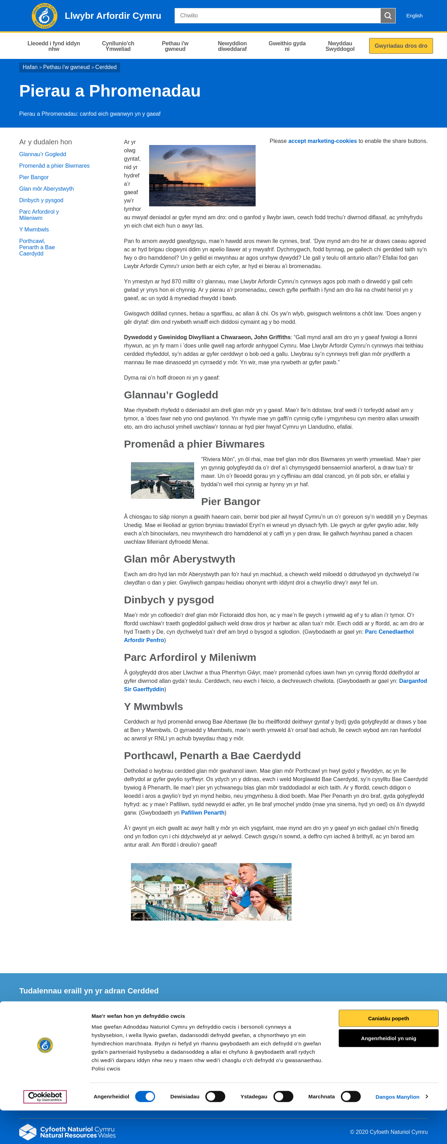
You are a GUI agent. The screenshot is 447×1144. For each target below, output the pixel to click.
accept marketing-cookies (322, 141)
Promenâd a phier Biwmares (54, 166)
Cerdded (106, 67)
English (414, 15)
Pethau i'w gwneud (66, 67)
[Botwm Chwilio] (388, 15)
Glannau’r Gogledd (42, 154)
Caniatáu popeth (388, 1052)
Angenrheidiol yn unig (388, 1072)
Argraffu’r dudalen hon (397, 1025)
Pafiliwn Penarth (203, 813)
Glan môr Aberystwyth (46, 189)
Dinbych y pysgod (41, 200)
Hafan (30, 67)
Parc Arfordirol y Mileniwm (39, 215)
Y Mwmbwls (34, 229)
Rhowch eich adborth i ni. (160, 1025)
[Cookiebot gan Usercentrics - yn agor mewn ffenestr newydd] (45, 1130)
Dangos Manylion (398, 1130)
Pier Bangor (34, 177)
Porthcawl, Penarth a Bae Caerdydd (37, 247)
